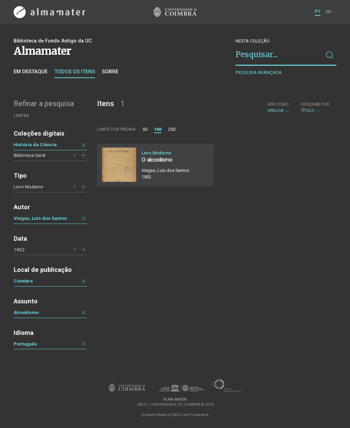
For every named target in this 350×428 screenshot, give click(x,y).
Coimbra (23, 281)
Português (25, 344)
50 (145, 129)
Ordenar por (315, 104)
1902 (19, 249)
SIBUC (177, 415)
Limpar (21, 115)
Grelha (278, 107)
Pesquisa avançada (258, 72)
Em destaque (31, 71)
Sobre (110, 71)
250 (171, 129)
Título (315, 107)
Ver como (278, 104)
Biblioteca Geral (29, 155)
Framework (199, 415)
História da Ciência (35, 144)
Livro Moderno (28, 186)
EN (328, 11)
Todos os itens (74, 71)
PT (318, 11)
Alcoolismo (26, 312)
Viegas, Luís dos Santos (40, 218)
